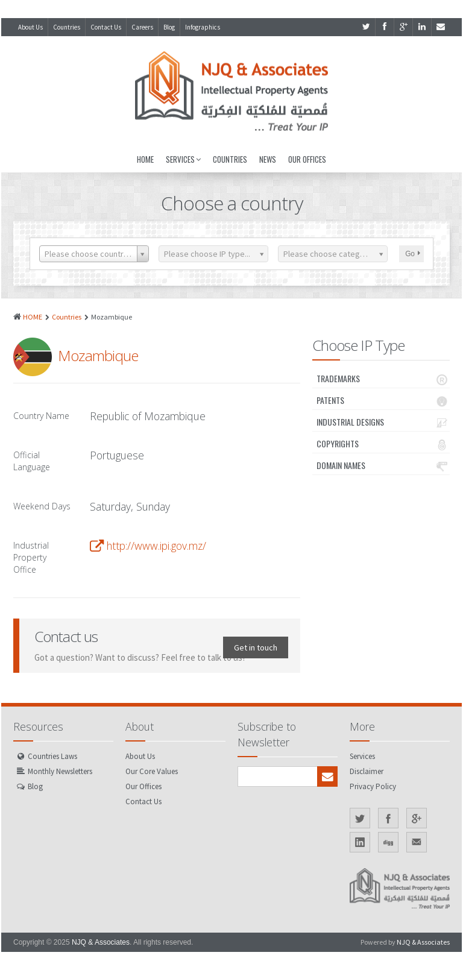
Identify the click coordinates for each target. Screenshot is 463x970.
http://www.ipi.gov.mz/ (156, 545)
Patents (383, 400)
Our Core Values (151, 771)
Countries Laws (52, 756)
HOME (32, 316)
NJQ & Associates (101, 942)
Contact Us (105, 27)
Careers (142, 27)
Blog (169, 27)
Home (145, 159)
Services (183, 159)
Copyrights (383, 443)
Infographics (202, 27)
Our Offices (307, 159)
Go (412, 254)
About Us (30, 27)
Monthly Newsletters (60, 771)
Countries (66, 27)
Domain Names (383, 465)
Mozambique (98, 355)
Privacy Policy (373, 786)
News (267, 159)
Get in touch (255, 647)
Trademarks (383, 378)
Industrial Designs (383, 422)
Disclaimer (366, 771)
